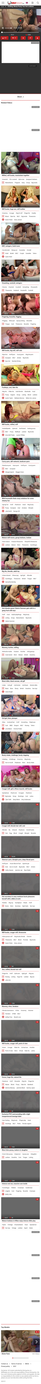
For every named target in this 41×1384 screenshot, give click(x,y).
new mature (6, 541)
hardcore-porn (7, 465)
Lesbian (35, 395)
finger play (23, 1120)
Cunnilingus (33, 545)
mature (16, 651)
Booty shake (30, 762)
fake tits (11, 391)
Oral (6, 833)
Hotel (6, 253)
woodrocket (6, 250)
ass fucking (6, 1120)
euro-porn (16, 465)
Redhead (17, 432)
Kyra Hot (7, 361)
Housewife (23, 290)
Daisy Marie (16, 799)
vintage (10, 1225)
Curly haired (8, 655)
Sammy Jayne (31, 1088)
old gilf (10, 685)
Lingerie (7, 1191)
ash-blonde (19, 391)
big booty (30, 504)
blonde (5, 830)
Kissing (27, 725)
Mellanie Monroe (19, 398)
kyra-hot (5, 354)
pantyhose (6, 793)
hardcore (18, 504)
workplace (19, 903)
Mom (18, 545)
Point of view (9, 1051)
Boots (7, 906)
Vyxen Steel (8, 257)
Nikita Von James (31, 398)
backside (28, 391)
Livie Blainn (8, 729)
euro (26, 1225)
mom (4, 1047)
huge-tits (5, 973)
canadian (22, 250)
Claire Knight (9, 692)
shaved (15, 830)
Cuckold (30, 290)
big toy (11, 903)
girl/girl (23, 575)
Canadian (28, 253)
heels (25, 903)
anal (24, 504)
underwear (29, 1188)
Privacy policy (5, 1366)
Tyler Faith (8, 799)
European (8, 358)
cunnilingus (6, 1188)
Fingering (33, 324)
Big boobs (34, 182)
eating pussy (31, 428)
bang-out (14, 250)
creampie (21, 1188)
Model (12, 253)
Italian (31, 1228)
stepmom (18, 1154)
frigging (5, 321)
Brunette (26, 324)
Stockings (21, 796)
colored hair (11, 722)
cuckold (18, 287)
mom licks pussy (8, 1154)
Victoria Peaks (18, 729)
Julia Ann (8, 980)
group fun (5, 504)
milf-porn (12, 354)
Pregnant (17, 182)
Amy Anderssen (26, 799)
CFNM (14, 1014)
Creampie (32, 1191)
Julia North (8, 511)
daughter (34, 1154)
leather (5, 903)
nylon (4, 1225)
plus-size (21, 179)
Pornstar (25, 940)
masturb (5, 179)
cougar (12, 213)
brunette (29, 321)
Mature (13, 545)
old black (25, 685)
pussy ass (26, 1154)
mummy (5, 213)
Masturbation (9, 182)
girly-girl (24, 973)
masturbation (19, 1225)
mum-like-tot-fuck (15, 863)
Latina (31, 796)
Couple (22, 253)
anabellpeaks (6, 428)
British (24, 578)
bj (9, 830)
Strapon (16, 725)
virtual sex (25, 1047)
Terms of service (16, 1364)
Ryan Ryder (27, 870)
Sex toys (34, 688)
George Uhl (16, 511)
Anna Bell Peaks (10, 435)
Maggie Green (20, 472)
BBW (11, 725)
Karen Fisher (9, 220)
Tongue (7, 324)
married (11, 287)
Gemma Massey (10, 1088)
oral (34, 391)
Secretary (17, 906)
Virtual (21, 1051)
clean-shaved (6, 575)
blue (4, 722)
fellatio (14, 1188)
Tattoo (34, 253)
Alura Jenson (18, 220)
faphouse (32, 722)
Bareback (30, 1084)
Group (28, 182)
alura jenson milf (7, 936)
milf (12, 504)
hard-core (14, 793)
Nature (7, 1084)
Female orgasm (26, 1123)
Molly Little (8, 1194)
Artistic (19, 358)
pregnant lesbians (32, 179)
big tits (5, 391)
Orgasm (12, 395)
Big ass (32, 977)
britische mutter (7, 651)
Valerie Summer (10, 621)
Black (6, 688)
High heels (25, 906)
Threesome (32, 216)
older (4, 685)
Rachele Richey (16, 361)
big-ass (31, 973)
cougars (21, 793)
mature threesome (17, 541)
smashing (26, 287)
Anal (19, 508)
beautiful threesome (31, 541)
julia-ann (17, 973)
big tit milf (19, 213)
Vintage (14, 1228)
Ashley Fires (8, 1017)
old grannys (31, 651)
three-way (16, 575)
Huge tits (19, 977)
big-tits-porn (29, 354)
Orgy (10, 833)
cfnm (17, 1010)
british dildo (34, 685)
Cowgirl (21, 833)
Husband (16, 290)
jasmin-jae (26, 863)
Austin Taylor (9, 398)
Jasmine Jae (18, 870)
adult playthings (16, 614)
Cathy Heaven (9, 870)
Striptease (18, 762)
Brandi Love (17, 1017)
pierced (15, 428)
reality (34, 213)
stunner (31, 1010)
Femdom (7, 1014)
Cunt (12, 324)
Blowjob (30, 508)
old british (17, 685)
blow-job (12, 321)
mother (32, 1047)
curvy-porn (21, 354)
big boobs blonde (20, 936)
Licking (24, 395)
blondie (30, 575)
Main (2, 6)
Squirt (26, 1228)
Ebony (16, 688)
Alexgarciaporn (9, 472)
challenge (12, 759)
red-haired (23, 428)
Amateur (24, 508)
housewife (34, 287)
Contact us (4, 1364)
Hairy (23, 182)
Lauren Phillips (20, 435)
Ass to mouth (9, 762)
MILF (18, 216)
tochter (23, 651)
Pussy (7, 395)
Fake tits (12, 216)
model (29, 250)
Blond (7, 216)
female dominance (8, 1010)
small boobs (30, 830)
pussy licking (21, 321)
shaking (5, 759)
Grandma (32, 655)
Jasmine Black (20, 1088)
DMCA (27, 1364)
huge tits (27, 213)
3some (5, 287)
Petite (19, 1123)
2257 (14, 1366)
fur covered (13, 179)
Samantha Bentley (10, 582)
